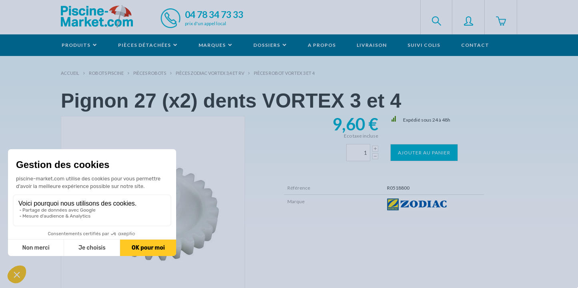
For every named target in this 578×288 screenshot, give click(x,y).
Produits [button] (79, 45)
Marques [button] (216, 45)
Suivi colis (423, 45)
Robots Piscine (106, 73)
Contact (475, 45)
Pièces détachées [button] (148, 45)
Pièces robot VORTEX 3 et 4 (284, 73)
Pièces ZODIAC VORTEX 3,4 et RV (210, 73)
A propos (322, 45)
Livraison (372, 45)
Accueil (70, 73)
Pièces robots (149, 73)
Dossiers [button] (270, 45)
